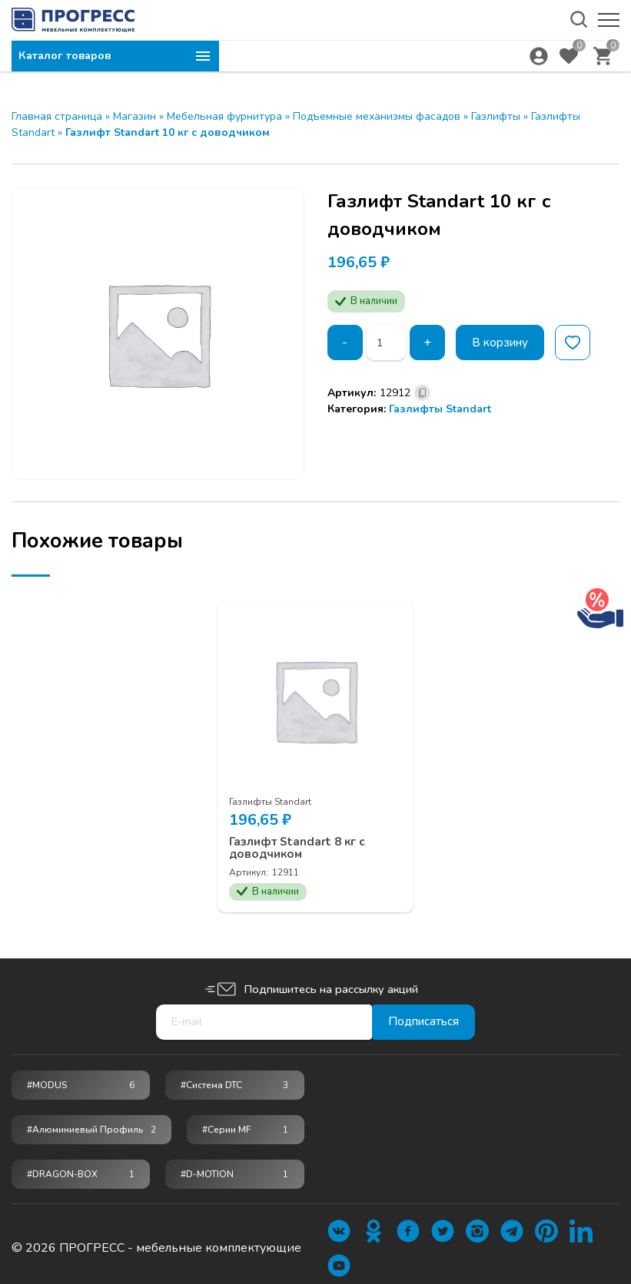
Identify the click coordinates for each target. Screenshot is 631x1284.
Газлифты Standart (440, 409)
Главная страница (57, 116)
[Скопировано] (422, 393)
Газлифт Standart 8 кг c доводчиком (304, 839)
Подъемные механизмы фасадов (376, 116)
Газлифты (495, 116)
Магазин (134, 116)
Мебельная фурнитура (224, 116)
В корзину (503, 342)
